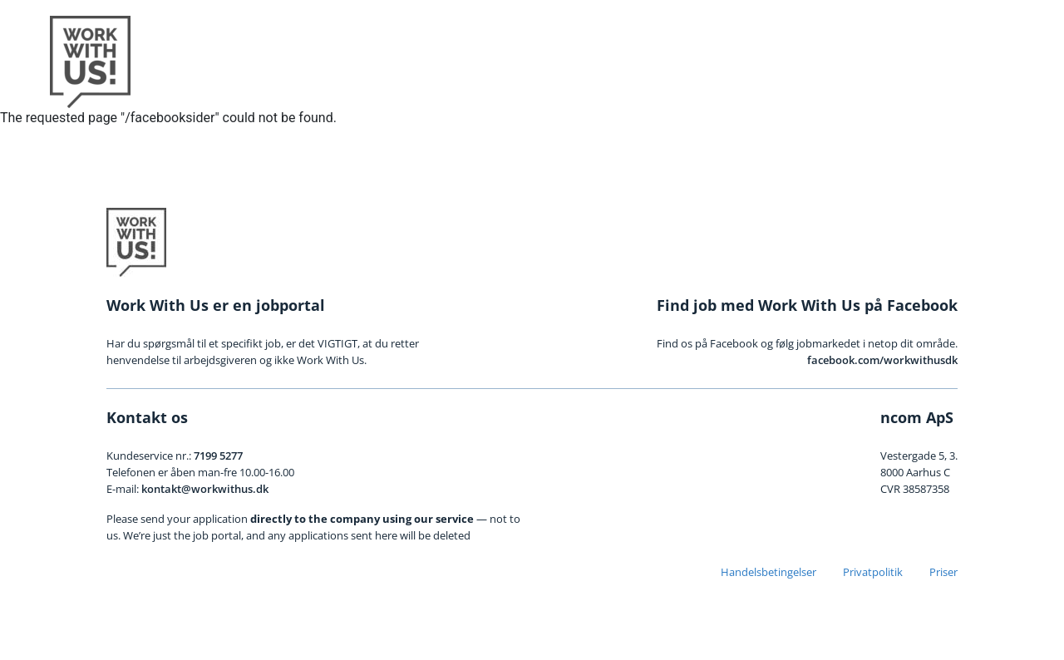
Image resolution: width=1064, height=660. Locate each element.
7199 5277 (218, 455)
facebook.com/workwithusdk (882, 359)
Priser (943, 571)
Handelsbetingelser (768, 571)
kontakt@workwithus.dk (204, 488)
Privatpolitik (873, 571)
